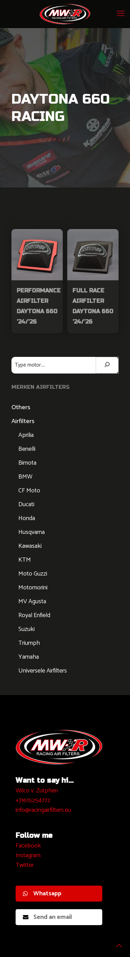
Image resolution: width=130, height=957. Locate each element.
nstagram (29, 855)
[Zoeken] (107, 365)
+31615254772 (33, 800)
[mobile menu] (121, 14)
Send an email (47, 917)
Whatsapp (42, 893)
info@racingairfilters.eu (43, 810)
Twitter (25, 865)
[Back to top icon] (116, 943)
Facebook (28, 846)
